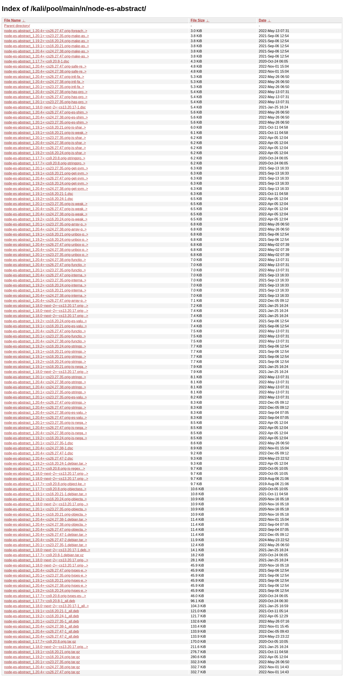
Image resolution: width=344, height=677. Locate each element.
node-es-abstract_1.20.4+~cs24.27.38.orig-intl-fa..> (44, 82)
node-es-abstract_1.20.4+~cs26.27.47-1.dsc (38, 453)
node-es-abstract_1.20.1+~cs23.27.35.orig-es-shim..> (46, 122)
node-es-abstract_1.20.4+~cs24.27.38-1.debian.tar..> (45, 519)
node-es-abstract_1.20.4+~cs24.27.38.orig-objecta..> (45, 524)
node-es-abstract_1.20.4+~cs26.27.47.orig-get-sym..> (46, 178)
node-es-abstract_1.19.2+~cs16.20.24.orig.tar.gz (42, 657)
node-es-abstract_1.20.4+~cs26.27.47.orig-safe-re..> (45, 66)
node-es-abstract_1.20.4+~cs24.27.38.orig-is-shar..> (45, 143)
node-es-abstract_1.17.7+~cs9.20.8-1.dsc (36, 61)
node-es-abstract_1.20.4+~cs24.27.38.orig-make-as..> (46, 51)
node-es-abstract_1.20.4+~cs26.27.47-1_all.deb (41, 631)
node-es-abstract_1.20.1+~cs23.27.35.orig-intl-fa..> (44, 87)
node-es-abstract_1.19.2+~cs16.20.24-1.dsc (38, 199)
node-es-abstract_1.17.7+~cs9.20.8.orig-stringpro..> (44, 158)
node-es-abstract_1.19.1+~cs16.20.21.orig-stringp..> (45, 351)
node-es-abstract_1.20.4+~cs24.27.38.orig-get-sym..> (46, 189)
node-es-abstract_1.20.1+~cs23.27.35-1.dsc (38, 443)
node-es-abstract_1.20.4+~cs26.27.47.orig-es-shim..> (46, 112)
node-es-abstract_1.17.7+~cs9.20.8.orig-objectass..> (45, 489)
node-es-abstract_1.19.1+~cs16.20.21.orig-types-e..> (45, 580)
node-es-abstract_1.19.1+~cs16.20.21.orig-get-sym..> (46, 173)
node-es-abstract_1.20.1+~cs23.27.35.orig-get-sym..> (46, 168)
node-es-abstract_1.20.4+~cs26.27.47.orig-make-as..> (46, 56)
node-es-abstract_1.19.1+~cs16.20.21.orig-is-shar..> (45, 127)
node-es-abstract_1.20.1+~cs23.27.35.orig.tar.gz (42, 662)
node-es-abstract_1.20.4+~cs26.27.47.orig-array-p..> (45, 300)
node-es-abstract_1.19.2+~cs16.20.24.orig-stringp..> (45, 346)
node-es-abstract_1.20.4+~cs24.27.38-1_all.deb (41, 626)
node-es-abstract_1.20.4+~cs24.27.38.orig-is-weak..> (45, 214)
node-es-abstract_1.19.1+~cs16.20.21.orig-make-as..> (46, 46)
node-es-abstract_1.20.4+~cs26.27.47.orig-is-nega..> (45, 428)
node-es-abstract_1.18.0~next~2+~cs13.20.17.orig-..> (46, 306)
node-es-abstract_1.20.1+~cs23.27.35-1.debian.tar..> (45, 545)
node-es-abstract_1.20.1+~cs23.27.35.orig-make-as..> (46, 36)
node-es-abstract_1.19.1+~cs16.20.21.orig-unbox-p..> (46, 234)
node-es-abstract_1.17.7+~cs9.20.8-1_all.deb (39, 601)
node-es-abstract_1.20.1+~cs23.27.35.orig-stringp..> (45, 377)
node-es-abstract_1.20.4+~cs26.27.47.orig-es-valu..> (45, 418)
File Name (12, 20)
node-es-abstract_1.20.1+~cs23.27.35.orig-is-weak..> (45, 204)
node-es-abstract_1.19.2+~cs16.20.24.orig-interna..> (45, 285)
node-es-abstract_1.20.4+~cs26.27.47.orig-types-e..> (45, 570)
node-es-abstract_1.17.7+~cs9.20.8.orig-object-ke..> (45, 484)
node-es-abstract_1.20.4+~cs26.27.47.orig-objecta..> (45, 529)
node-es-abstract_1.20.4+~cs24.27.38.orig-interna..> (45, 295)
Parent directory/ (17, 26)
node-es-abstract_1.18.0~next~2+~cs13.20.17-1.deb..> (47, 550)
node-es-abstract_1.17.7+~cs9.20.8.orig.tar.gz (40, 641)
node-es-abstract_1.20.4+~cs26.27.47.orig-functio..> (45, 265)
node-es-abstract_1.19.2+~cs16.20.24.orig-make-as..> (46, 41)
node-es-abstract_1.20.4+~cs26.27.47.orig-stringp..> (45, 402)
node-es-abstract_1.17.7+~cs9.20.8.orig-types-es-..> (45, 596)
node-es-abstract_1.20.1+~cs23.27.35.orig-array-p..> (45, 224)
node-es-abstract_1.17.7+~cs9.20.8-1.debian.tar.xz (44, 555)
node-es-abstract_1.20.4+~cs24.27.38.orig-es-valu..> (45, 412)
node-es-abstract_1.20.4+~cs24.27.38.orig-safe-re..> (45, 71)
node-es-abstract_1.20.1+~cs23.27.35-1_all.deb (41, 621)
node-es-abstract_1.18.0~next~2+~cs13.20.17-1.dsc (45, 107)
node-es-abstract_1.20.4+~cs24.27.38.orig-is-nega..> (45, 433)
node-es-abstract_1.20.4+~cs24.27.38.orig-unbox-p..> (46, 250)
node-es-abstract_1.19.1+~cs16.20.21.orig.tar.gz (42, 652)
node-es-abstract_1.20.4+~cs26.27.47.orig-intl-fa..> (44, 77)
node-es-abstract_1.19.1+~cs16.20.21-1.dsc (38, 194)
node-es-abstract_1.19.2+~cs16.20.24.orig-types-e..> (45, 590)
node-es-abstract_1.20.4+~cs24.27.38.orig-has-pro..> (45, 92)
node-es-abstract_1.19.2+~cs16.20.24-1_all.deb (41, 616)
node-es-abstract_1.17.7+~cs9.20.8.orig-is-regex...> (44, 468)
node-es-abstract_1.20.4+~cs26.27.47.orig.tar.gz (42, 672)
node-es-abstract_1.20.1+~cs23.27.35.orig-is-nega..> (45, 423)
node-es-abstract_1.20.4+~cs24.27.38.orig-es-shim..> (46, 117)
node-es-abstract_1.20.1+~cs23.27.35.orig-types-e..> (45, 575)
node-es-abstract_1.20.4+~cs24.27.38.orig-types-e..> (45, 585)
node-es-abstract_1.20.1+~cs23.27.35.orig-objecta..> (45, 509)
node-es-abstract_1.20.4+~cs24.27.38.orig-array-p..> (45, 229)
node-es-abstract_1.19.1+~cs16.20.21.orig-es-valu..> (45, 326)
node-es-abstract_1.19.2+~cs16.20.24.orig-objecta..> (45, 499)
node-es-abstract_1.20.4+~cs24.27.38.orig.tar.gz (42, 667)
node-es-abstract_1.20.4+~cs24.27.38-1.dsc (38, 448)
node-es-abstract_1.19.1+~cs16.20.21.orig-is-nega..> (45, 367)
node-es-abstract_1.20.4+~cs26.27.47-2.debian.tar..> (45, 540)
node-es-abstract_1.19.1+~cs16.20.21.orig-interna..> (45, 290)
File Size (198, 20)
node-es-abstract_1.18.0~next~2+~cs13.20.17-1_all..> (46, 606)
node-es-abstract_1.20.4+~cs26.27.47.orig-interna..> (45, 275)
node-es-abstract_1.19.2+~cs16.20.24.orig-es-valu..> (45, 321)
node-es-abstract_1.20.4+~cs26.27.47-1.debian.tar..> (45, 535)
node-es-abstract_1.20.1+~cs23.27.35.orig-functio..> (45, 270)
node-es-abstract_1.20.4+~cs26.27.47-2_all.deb (41, 636)
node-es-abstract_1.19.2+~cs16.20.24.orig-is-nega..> (45, 438)
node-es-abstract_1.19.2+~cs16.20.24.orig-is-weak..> (45, 219)
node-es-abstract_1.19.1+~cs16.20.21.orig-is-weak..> (45, 133)
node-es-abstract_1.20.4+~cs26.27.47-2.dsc (38, 458)
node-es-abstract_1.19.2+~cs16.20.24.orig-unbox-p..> (46, 239)
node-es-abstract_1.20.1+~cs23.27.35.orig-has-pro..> (45, 102)
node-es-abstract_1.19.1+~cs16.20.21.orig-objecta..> (45, 514)
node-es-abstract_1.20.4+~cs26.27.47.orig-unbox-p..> (46, 245)
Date (262, 20)
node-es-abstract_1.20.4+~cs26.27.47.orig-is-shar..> (45, 148)
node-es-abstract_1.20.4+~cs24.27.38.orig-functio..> (45, 260)
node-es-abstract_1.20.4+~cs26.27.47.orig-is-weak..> (45, 209)
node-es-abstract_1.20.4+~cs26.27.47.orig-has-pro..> (45, 97)
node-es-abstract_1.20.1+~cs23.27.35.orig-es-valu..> (45, 397)
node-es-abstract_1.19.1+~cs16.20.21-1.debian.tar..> (45, 494)
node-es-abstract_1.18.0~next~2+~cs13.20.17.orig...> (46, 647)
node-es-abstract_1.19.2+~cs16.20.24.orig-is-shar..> (45, 153)
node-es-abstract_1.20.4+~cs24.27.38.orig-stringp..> (45, 382)
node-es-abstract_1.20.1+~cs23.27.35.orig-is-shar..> (45, 138)
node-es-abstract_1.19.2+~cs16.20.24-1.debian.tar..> (45, 463)
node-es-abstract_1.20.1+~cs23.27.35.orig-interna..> (45, 280)
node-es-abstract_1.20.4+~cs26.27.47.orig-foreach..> (45, 31)
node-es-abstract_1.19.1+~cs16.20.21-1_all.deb (41, 611)
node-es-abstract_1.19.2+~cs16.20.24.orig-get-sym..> (46, 183)
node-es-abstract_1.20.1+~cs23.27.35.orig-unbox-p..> (46, 255)
